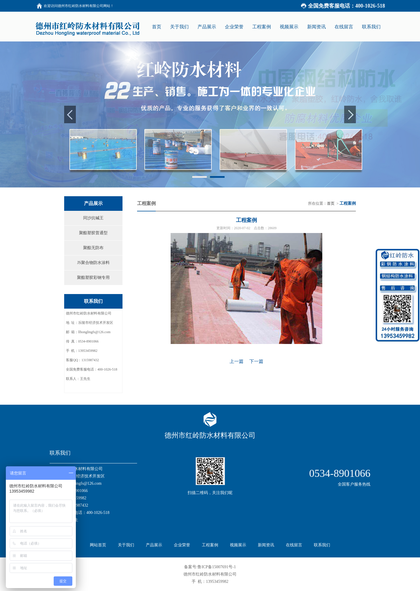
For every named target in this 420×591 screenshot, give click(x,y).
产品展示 (154, 545)
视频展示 (238, 545)
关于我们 (126, 545)
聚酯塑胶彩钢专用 (93, 277)
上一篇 (237, 361)
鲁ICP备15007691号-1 (216, 567)
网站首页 (98, 545)
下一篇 (256, 361)
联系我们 (322, 545)
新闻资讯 (266, 545)
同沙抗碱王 (93, 218)
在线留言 (294, 545)
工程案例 (210, 545)
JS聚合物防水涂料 (93, 262)
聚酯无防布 (93, 248)
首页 (331, 203)
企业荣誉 (182, 545)
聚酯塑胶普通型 (93, 233)
